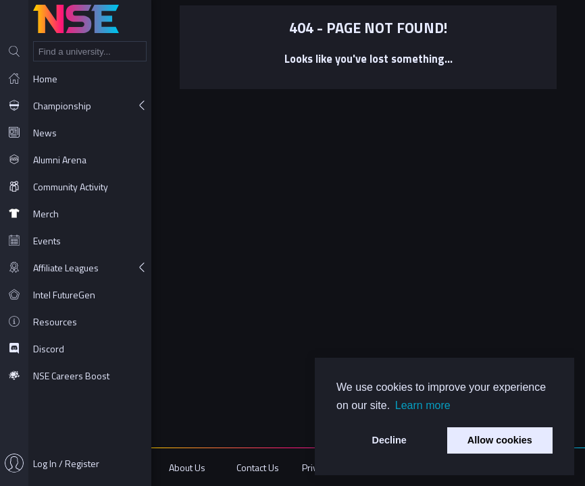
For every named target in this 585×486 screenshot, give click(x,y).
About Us (187, 467)
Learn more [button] (423, 405)
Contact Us (257, 467)
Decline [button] (389, 440)
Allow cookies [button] (499, 440)
